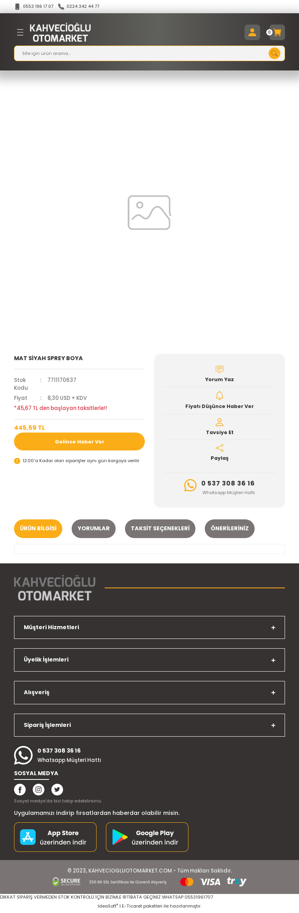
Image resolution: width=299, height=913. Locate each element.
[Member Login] (252, 32)
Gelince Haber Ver (79, 441)
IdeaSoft (108, 907)
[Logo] (60, 32)
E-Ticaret (132, 907)
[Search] (149, 54)
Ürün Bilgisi (38, 530)
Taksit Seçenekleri (160, 530)
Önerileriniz (230, 530)
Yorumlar (93, 530)
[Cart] (277, 32)
